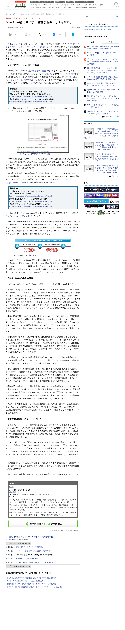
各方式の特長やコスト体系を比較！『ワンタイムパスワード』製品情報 (31, 584)
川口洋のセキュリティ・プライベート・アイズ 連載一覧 (29, 537)
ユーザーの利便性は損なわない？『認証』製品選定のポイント (28, 581)
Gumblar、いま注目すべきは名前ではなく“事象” (33, 551)
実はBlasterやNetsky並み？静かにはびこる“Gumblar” (35, 562)
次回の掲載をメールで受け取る (18, 539)
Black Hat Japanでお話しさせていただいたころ (34, 71)
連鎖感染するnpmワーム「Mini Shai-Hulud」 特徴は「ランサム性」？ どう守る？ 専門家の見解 (104, 98)
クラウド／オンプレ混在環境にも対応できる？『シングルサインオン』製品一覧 (34, 587)
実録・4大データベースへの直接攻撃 (29, 547)
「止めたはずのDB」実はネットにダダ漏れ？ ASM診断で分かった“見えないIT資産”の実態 (102, 61)
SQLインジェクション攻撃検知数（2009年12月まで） (34, 154)
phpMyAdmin (13, 182)
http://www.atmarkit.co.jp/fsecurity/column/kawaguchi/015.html (30, 196)
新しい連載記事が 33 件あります (20, 543)
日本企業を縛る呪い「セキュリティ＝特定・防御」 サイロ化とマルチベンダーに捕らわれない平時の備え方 (102, 70)
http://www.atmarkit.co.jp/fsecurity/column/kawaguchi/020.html (30, 206)
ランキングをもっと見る (111, 116)
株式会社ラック (15, 492)
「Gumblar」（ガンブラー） (21, 216)
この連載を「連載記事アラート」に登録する (43, 523)
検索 (117, 16)
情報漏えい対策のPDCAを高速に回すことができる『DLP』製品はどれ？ (32, 578)
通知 (30, 34)
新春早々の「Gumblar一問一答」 (28, 559)
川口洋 (73, 27)
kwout (59, 154)
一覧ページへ (115, 176)
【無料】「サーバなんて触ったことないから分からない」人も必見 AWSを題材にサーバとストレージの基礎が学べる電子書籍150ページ (101, 133)
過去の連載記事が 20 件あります (20, 566)
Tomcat (68, 179)
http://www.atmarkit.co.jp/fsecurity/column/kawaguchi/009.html (30, 96)
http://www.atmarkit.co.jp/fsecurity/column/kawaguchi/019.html (30, 201)
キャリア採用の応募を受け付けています (99, 29)
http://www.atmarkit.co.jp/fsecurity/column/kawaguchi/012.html (30, 102)
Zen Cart (25, 182)
